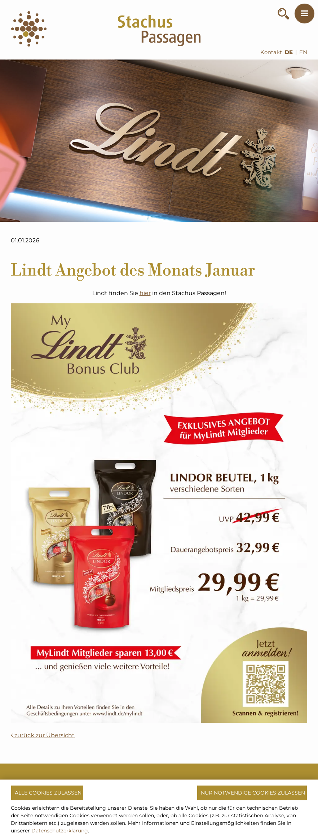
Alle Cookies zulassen (48, 793)
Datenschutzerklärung (59, 830)
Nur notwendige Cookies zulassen (253, 793)
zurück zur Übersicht (43, 735)
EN (303, 52)
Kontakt (271, 52)
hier (145, 293)
